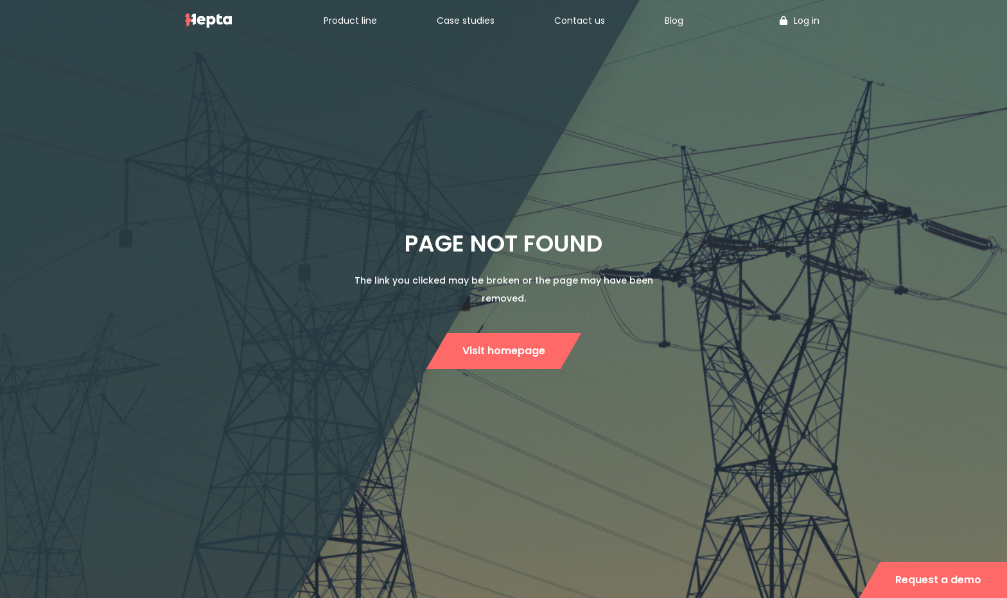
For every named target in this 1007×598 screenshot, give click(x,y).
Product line (350, 20)
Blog (674, 20)
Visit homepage (503, 350)
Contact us (579, 20)
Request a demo (938, 579)
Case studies (466, 20)
